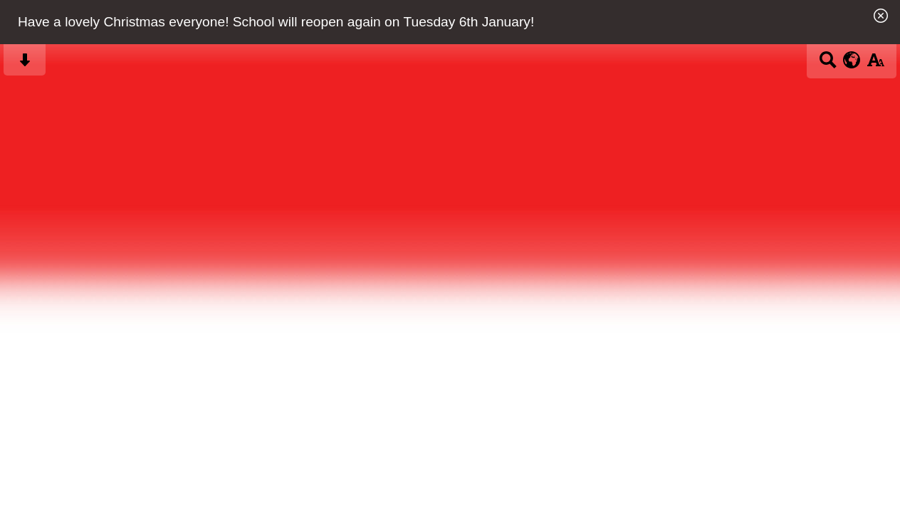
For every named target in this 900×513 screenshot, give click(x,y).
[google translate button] (852, 59)
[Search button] (827, 64)
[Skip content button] (24, 64)
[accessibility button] (875, 64)
